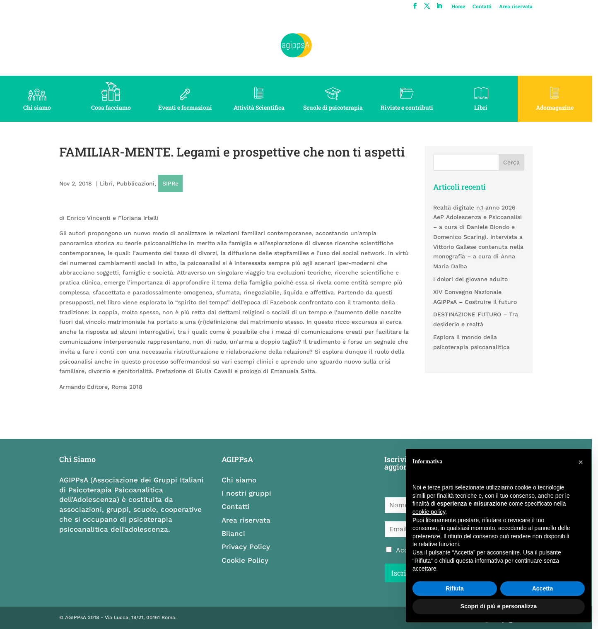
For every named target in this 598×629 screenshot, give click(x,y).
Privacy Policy (248, 546)
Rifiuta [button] (455, 588)
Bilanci (236, 533)
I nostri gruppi (249, 493)
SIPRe (171, 183)
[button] (580, 462)
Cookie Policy (247, 560)
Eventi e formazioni (187, 107)
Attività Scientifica (261, 107)
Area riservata (521, 7)
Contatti (487, 7)
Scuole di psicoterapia (336, 107)
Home (464, 7)
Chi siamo (37, 107)
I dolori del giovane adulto (475, 279)
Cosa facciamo (112, 107)
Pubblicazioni (136, 183)
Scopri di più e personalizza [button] (499, 606)
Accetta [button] (542, 588)
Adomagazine (560, 107)
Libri (485, 107)
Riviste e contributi (411, 107)
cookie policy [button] (428, 512)
